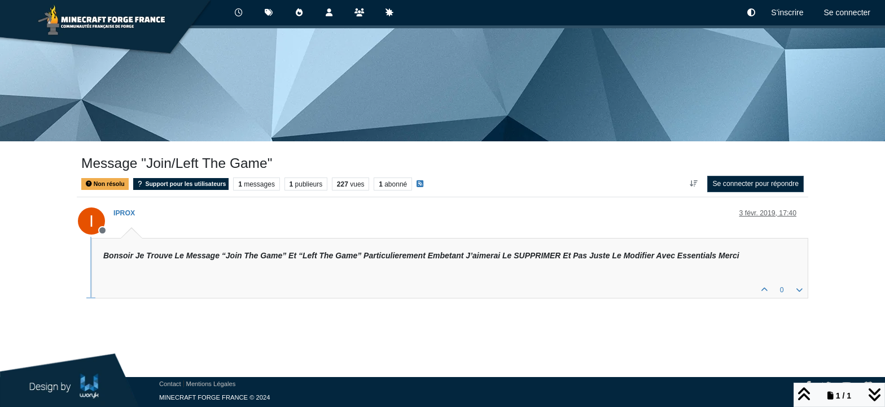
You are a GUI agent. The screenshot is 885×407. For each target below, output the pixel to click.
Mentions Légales (211, 383)
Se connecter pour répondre (755, 184)
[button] (751, 12)
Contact (170, 383)
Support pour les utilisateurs (181, 184)
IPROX (124, 213)
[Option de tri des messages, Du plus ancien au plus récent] (693, 184)
